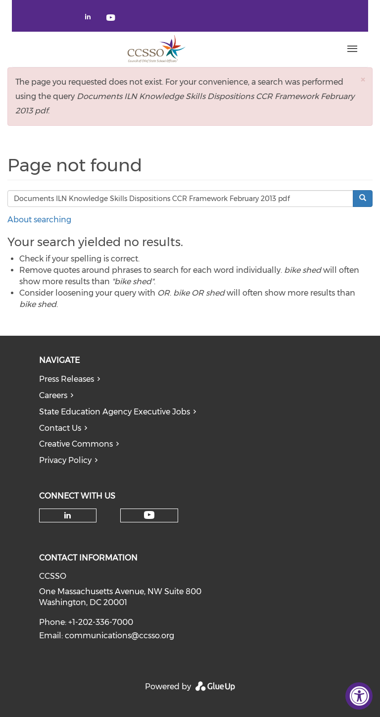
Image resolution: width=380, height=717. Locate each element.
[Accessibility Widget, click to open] (359, 696)
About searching (39, 219)
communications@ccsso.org (119, 635)
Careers (53, 395)
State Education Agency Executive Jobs (114, 411)
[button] (362, 79)
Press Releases (66, 379)
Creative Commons (76, 444)
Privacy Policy (65, 460)
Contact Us (60, 428)
